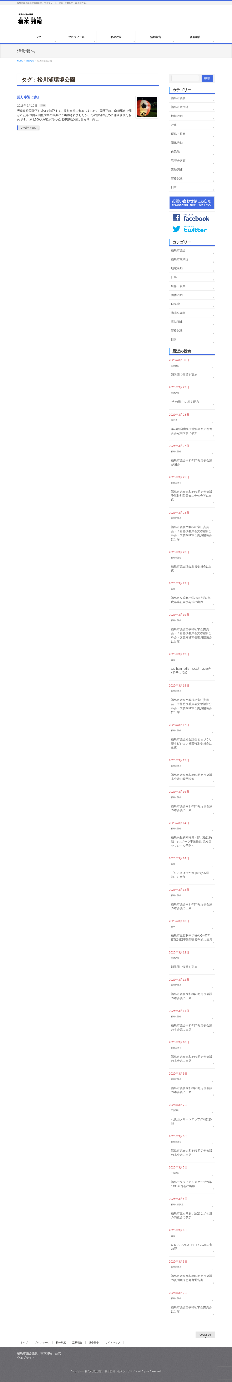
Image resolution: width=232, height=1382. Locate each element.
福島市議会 (178, 98)
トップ (24, 1342)
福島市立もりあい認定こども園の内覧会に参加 (191, 1215)
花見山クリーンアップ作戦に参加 (191, 1121)
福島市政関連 (179, 107)
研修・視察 (178, 133)
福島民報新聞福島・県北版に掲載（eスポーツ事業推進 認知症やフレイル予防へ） (191, 841)
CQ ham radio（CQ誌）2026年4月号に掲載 (191, 670)
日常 (174, 187)
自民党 (175, 151)
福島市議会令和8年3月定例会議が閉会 (191, 462)
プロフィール (41, 1342)
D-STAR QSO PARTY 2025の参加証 (191, 1247)
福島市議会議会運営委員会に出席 (191, 568)
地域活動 (177, 116)
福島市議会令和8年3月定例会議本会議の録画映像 (191, 777)
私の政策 (61, 1342)
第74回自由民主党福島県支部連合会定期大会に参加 (191, 431)
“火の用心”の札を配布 (185, 401)
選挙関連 (177, 169)
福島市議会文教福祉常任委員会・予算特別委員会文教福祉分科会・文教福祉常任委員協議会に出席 (191, 533)
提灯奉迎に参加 (28, 97)
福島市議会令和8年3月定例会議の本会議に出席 (191, 808)
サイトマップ (112, 1342)
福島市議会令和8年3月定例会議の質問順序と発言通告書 (191, 1278)
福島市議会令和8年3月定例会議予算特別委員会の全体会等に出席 (191, 495)
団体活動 (177, 142)
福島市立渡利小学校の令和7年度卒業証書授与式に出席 (191, 600)
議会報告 (94, 1342)
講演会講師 (178, 160)
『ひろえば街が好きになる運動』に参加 (190, 875)
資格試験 (177, 178)
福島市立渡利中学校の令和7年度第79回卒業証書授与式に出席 (191, 937)
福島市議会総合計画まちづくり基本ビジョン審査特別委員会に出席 (191, 743)
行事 (43, 105)
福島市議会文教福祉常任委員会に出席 (191, 1309)
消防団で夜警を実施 (184, 374)
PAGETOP (205, 1334)
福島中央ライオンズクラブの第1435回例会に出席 (191, 1184)
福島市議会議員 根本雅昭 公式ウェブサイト (111, 1371)
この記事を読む (28, 127)
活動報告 (77, 1342)
